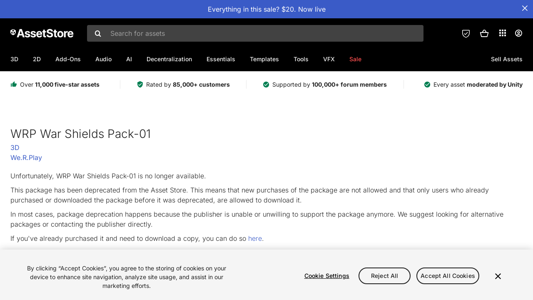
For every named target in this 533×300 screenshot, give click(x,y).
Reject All (384, 275)
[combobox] (255, 33)
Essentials (221, 58)
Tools (301, 58)
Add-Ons (68, 58)
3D (14, 58)
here (255, 238)
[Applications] (503, 33)
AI (129, 58)
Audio (103, 58)
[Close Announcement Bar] (525, 8)
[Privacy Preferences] (466, 33)
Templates (264, 58)
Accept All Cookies (448, 275)
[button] (484, 33)
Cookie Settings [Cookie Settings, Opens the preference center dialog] (326, 275)
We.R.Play (26, 157)
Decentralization (169, 58)
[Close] (498, 276)
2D (37, 58)
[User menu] (518, 33)
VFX (329, 58)
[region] (266, 275)
